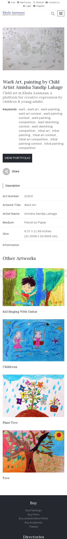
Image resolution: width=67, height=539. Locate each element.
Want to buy (24, 2)
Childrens (10, 367)
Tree (6, 478)
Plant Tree (10, 423)
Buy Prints (33, 514)
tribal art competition (33, 139)
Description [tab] (12, 185)
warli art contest (30, 113)
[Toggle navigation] (60, 13)
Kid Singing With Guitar (20, 312)
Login (27, 6)
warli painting (50, 109)
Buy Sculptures (33, 522)
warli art (33, 109)
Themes (33, 526)
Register (38, 6)
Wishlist (38, 2)
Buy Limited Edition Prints (33, 518)
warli (22, 109)
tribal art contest (44, 135)
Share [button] (11, 171)
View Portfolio (17, 158)
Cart (11, 2)
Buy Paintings (34, 510)
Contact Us (52, 2)
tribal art (44, 130)
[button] (53, 14)
